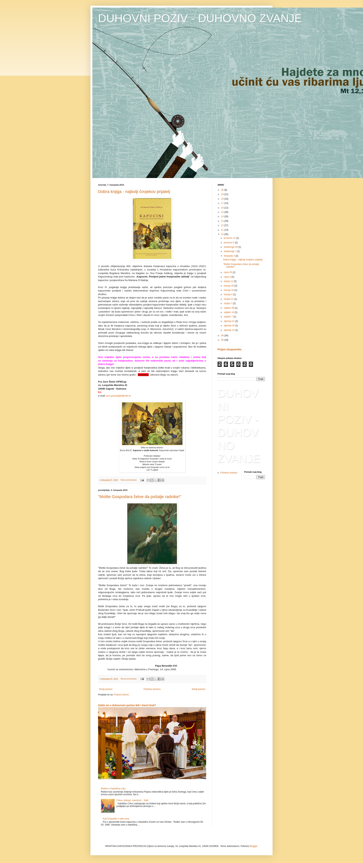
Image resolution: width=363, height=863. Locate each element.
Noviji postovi (105, 689)
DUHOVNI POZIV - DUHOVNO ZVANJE (200, 18)
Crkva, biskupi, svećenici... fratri (132, 800)
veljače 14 (229, 312)
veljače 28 (229, 308)
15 (222, 212)
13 (222, 221)
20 (222, 190)
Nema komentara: (129, 480)
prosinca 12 (230, 238)
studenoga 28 (231, 247)
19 (222, 194)
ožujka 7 (228, 303)
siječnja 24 (229, 325)
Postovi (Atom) (121, 694)
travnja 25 (229, 285)
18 (222, 199)
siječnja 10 (229, 330)
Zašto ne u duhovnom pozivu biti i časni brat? (127, 705)
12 (222, 225)
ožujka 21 (229, 299)
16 (222, 207)
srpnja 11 (229, 281)
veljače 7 (228, 316)
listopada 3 (229, 256)
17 (222, 203)
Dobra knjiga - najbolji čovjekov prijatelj (134, 191)
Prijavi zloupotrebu (229, 349)
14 (222, 216)
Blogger (253, 846)
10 (222, 234)
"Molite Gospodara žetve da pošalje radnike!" (139, 496)
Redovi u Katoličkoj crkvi (113, 788)
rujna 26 (228, 272)
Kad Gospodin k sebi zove (116, 818)
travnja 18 (229, 290)
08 (222, 340)
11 (222, 230)
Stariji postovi (198, 689)
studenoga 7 (230, 251)
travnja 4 (228, 294)
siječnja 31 (229, 321)
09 (222, 335)
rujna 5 (227, 277)
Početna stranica (152, 689)
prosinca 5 (229, 242)
